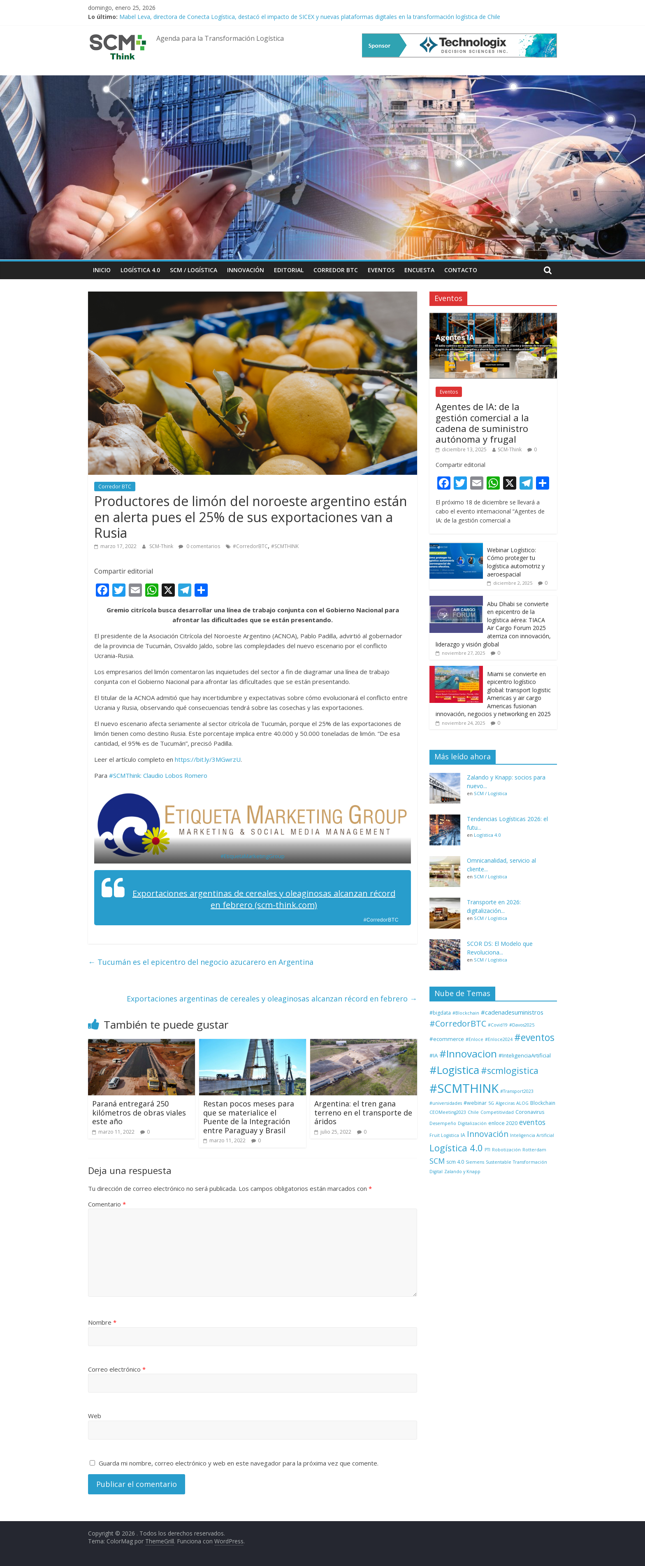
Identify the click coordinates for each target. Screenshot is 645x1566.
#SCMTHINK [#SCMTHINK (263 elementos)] (464, 1088)
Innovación (245, 270)
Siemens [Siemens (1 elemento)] (475, 1162)
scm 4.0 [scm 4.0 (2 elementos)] (455, 1161)
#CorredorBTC (250, 546)
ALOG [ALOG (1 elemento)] (522, 1103)
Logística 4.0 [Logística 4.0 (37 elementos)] (456, 1148)
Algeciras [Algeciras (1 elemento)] (505, 1103)
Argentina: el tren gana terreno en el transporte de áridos (363, 1112)
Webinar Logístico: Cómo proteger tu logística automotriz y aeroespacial (516, 562)
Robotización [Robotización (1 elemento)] (506, 1150)
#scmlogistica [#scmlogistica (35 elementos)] (509, 1070)
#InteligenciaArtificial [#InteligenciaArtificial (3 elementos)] (525, 1055)
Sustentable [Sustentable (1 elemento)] (498, 1162)
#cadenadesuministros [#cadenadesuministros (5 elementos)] (512, 1012)
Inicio (102, 270)
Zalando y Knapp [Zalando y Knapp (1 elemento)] (462, 1171)
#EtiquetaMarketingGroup (252, 856)
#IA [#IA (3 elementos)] (433, 1055)
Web (94, 1416)
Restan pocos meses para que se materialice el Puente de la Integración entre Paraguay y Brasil (248, 1117)
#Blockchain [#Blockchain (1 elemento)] (465, 1013)
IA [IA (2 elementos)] (463, 1135)
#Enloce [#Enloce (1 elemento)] (474, 1039)
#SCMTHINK (285, 546)
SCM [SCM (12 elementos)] (437, 1161)
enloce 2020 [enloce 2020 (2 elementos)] (502, 1123)
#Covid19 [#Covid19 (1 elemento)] (498, 1025)
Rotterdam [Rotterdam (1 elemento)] (534, 1150)
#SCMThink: (125, 775)
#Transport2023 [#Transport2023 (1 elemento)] (517, 1091)
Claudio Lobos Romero (175, 775)
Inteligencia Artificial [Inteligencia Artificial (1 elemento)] (532, 1135)
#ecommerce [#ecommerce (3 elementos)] (446, 1039)
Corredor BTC (335, 270)
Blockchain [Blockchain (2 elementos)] (542, 1102)
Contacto (460, 270)
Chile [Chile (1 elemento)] (473, 1112)
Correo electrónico (117, 1369)
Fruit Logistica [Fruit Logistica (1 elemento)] (444, 1135)
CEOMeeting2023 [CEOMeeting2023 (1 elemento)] (447, 1112)
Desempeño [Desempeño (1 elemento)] (442, 1123)
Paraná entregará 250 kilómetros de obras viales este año (139, 1112)
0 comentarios (199, 546)
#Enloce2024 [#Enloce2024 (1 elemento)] (499, 1039)
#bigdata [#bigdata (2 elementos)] (440, 1012)
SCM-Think (161, 546)
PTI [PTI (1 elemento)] (487, 1150)
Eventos (381, 270)
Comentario (107, 1204)
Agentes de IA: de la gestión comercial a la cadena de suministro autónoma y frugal (482, 422)
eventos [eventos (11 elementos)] (532, 1122)
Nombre (102, 1322)
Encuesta (419, 270)
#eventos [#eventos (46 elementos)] (534, 1037)
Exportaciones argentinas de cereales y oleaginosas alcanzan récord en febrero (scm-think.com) (263, 899)
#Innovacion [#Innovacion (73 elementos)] (468, 1053)
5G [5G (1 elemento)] (491, 1103)
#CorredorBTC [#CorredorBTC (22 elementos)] (457, 1023)
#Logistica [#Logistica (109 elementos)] (454, 1069)
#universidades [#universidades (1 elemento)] (445, 1103)
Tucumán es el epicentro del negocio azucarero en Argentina (200, 962)
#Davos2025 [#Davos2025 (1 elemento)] (521, 1025)
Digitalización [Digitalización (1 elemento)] (472, 1123)
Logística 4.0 (140, 270)
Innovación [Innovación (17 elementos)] (487, 1134)
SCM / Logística (193, 270)
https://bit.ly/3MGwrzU (208, 759)
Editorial (289, 270)
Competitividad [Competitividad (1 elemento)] (497, 1112)
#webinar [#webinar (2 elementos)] (475, 1102)
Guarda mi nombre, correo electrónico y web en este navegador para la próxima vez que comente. (238, 1463)
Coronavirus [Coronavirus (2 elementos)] (529, 1112)
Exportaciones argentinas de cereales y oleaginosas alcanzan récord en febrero (272, 999)
